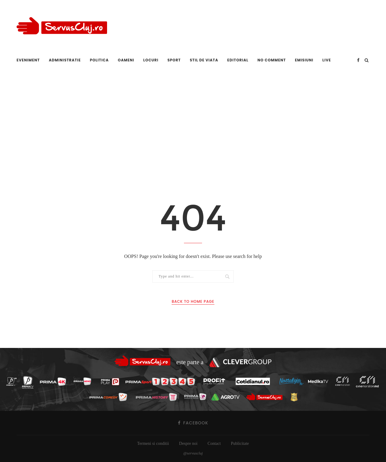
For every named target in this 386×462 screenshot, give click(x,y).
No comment (272, 60)
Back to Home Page (193, 301)
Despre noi (188, 443)
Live (326, 60)
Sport (174, 60)
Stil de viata (204, 60)
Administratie (65, 60)
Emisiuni (304, 60)
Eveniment (28, 60)
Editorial (237, 60)
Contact (214, 443)
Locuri (150, 60)
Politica (99, 60)
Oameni (126, 60)
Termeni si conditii (153, 443)
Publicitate (240, 443)
